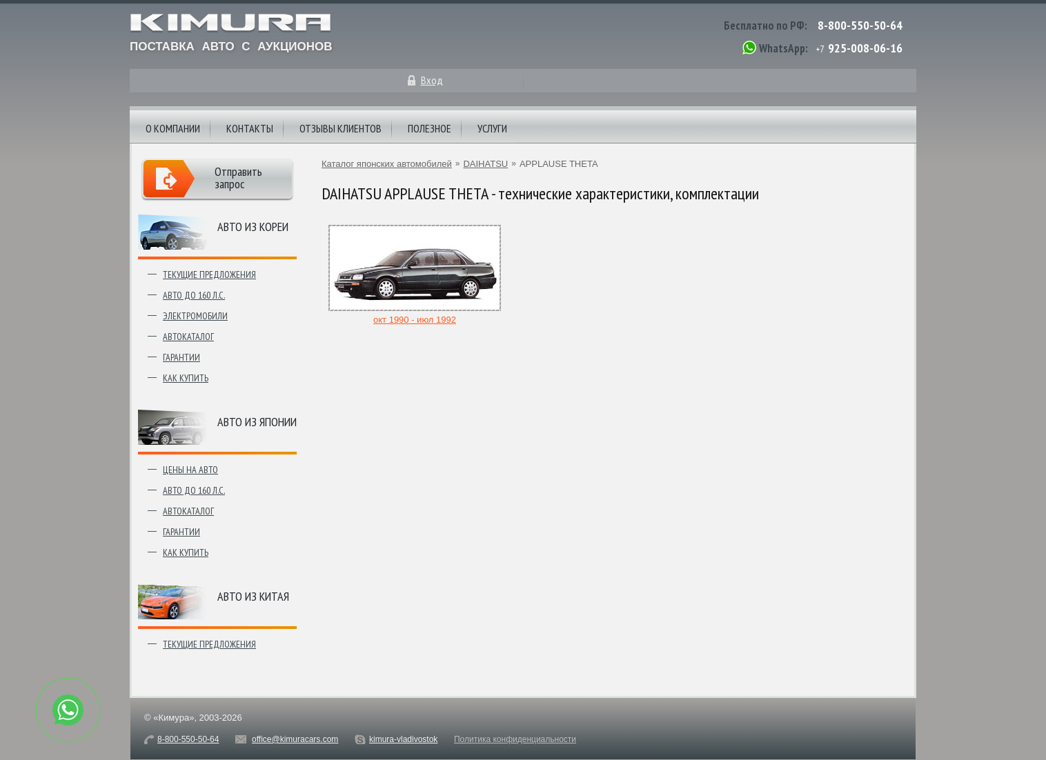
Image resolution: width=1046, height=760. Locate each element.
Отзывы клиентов (340, 128)
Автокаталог (188, 336)
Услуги (492, 128)
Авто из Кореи (252, 226)
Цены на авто (190, 469)
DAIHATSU (485, 164)
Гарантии (181, 357)
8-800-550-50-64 (860, 25)
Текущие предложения (209, 274)
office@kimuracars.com (295, 739)
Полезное (429, 128)
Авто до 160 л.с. (194, 295)
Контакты (249, 128)
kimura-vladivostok (403, 739)
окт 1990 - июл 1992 (414, 314)
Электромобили (195, 316)
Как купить (185, 378)
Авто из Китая (253, 596)
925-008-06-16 (865, 48)
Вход (432, 80)
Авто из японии (257, 422)
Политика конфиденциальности (515, 739)
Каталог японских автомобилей (387, 164)
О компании (173, 128)
